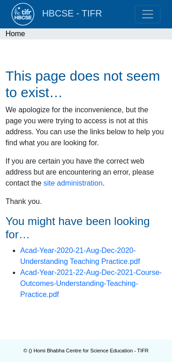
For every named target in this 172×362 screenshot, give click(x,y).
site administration (73, 183)
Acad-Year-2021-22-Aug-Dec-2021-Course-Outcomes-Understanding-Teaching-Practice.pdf (91, 283)
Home (15, 34)
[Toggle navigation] (148, 14)
